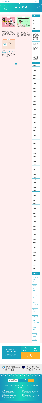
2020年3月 (34, 252)
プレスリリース (35, 322)
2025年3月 (34, 96)
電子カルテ (35, 302)
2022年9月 (34, 174)
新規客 (34, 320)
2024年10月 (34, 109)
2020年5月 (34, 247)
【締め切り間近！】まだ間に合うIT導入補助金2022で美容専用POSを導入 (8, 29)
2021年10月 (34, 203)
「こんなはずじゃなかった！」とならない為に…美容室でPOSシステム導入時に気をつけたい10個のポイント (23, 30)
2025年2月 (34, 99)
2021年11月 (34, 200)
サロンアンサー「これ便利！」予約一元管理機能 (35, 48)
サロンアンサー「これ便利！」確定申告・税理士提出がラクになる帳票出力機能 (35, 58)
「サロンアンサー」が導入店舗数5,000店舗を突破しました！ (36, 52)
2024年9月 (34, 112)
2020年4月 (34, 250)
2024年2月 (34, 130)
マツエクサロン (35, 304)
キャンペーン (35, 314)
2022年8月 (34, 177)
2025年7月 (34, 86)
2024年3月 (34, 127)
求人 (34, 297)
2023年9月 (34, 143)
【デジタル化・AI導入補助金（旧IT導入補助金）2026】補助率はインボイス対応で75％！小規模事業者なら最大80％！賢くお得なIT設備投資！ (36, 37)
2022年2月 (34, 192)
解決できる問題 (35, 383)
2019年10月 (34, 265)
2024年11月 (34, 106)
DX (33, 325)
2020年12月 (34, 229)
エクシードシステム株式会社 (13, 380)
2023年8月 (34, 145)
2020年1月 (34, 257)
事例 (34, 329)
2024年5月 (34, 122)
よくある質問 (6, 385)
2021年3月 (34, 221)
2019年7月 (34, 270)
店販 (34, 290)
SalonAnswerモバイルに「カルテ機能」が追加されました (36, 43)
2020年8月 (34, 239)
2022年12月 (34, 166)
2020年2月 (34, 255)
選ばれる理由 (29, 383)
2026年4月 (34, 65)
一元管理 (34, 324)
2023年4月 (34, 156)
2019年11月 (34, 263)
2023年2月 (34, 161)
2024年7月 (34, 117)
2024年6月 (34, 119)
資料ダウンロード (31, 380)
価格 (17, 383)
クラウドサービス (35, 277)
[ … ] (6, 35)
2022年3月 (34, 190)
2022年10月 (34, 171)
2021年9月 (34, 205)
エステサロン (35, 283)
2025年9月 (34, 80)
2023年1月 (34, 164)
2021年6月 (34, 213)
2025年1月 (34, 101)
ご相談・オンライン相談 (34, 385)
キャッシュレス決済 (35, 317)
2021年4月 (34, 218)
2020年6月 (34, 244)
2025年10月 (34, 78)
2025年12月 (34, 75)
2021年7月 (34, 211)
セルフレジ (35, 295)
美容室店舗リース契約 (35, 281)
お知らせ (36, 1)
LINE (34, 334)
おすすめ (34, 23)
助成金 (34, 275)
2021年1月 (34, 226)
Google (34, 288)
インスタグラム (35, 299)
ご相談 (26, 380)
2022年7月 (34, 179)
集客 (37, 334)
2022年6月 (34, 182)
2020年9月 (34, 237)
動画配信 (34, 28)
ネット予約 (35, 332)
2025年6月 (34, 88)
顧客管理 (34, 285)
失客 (34, 318)
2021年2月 (34, 224)
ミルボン (34, 292)
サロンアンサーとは (11, 383)
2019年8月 (34, 268)
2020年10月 (34, 234)
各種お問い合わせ (17, 385)
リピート (34, 327)
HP (33, 286)
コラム (34, 20)
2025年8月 (34, 83)
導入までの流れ (22, 383)
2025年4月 (34, 93)
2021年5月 (34, 216)
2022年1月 (34, 195)
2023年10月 (34, 140)
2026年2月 (34, 70)
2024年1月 (34, 132)
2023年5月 (34, 153)
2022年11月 (34, 169)
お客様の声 (34, 25)
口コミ (34, 293)
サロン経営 (35, 339)
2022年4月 (34, 187)
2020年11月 (34, 231)
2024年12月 (34, 104)
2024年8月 (34, 114)
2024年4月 (34, 125)
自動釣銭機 (35, 300)
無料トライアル (20, 380)
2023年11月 (34, 138)
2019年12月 (34, 260)
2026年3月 (34, 67)
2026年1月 (34, 73)
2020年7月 (34, 242)
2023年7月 (34, 148)
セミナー (34, 309)
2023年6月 (34, 151)
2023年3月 (34, 158)
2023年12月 (34, 135)
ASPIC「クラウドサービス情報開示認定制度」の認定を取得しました (8, 52)
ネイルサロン (35, 307)
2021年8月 (34, 208)
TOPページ (5, 383)
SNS (34, 279)
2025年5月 (34, 91)
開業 (34, 311)
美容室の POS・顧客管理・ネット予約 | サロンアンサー (5, 1)
